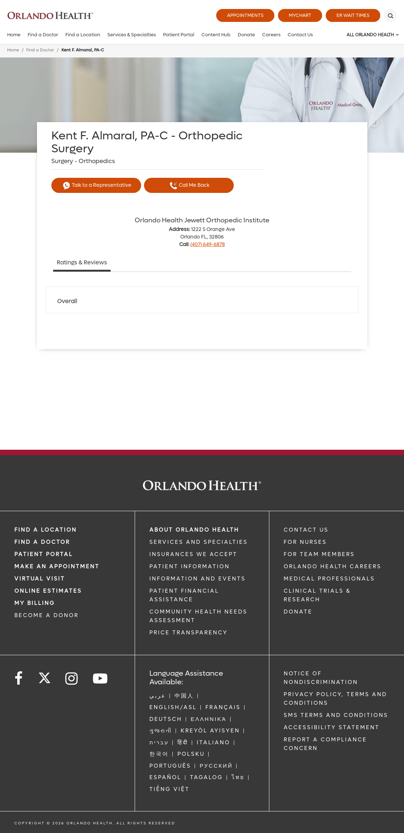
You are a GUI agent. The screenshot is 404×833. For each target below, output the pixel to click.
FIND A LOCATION (45, 529)
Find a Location (82, 35)
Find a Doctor (43, 35)
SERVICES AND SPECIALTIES (198, 542)
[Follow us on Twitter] (44, 675)
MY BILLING (34, 603)
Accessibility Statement (332, 727)
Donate (246, 35)
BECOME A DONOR (46, 615)
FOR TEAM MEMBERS (319, 554)
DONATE (298, 611)
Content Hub (216, 35)
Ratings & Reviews (82, 262)
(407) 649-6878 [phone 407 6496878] (207, 244)
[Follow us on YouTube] (100, 678)
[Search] (390, 15)
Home (13, 35)
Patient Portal (178, 35)
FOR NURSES (305, 542)
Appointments (245, 15)
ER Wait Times (353, 15)
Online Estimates (48, 590)
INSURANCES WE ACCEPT (193, 554)
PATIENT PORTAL (43, 554)
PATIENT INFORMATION (189, 566)
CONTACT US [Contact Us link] (306, 529)
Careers (271, 35)
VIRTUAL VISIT (39, 578)
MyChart (300, 15)
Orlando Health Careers (332, 566)
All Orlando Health (370, 35)
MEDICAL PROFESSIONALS (329, 578)
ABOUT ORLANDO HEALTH (194, 529)
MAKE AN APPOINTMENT (56, 566)
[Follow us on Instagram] (72, 678)
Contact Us (300, 35)
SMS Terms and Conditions (336, 715)
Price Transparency (188, 632)
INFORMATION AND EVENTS (197, 578)
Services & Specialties (131, 35)
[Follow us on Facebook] (19, 678)
